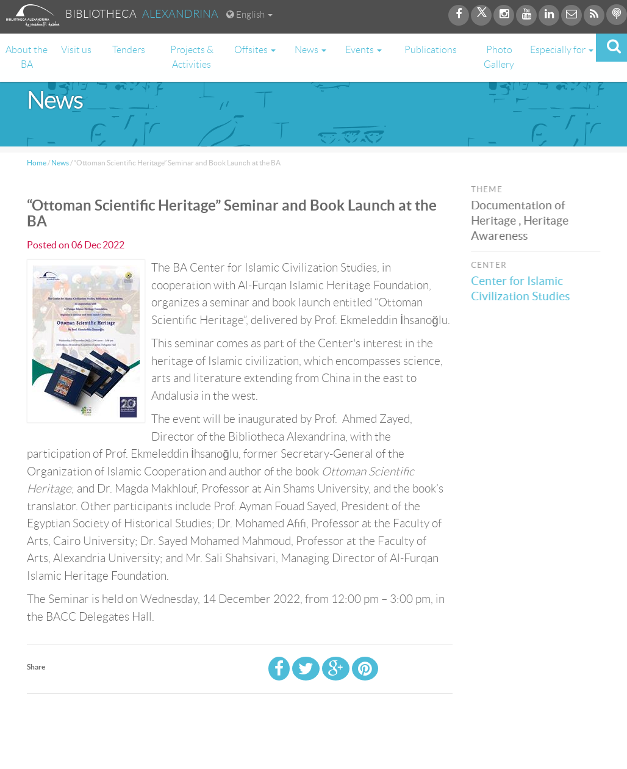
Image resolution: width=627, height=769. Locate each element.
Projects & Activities (191, 57)
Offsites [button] (255, 50)
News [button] (310, 50)
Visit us (76, 50)
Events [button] (363, 50)
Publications (430, 50)
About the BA (26, 57)
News (60, 163)
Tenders (128, 50)
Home (36, 163)
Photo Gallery (499, 57)
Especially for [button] (561, 50)
